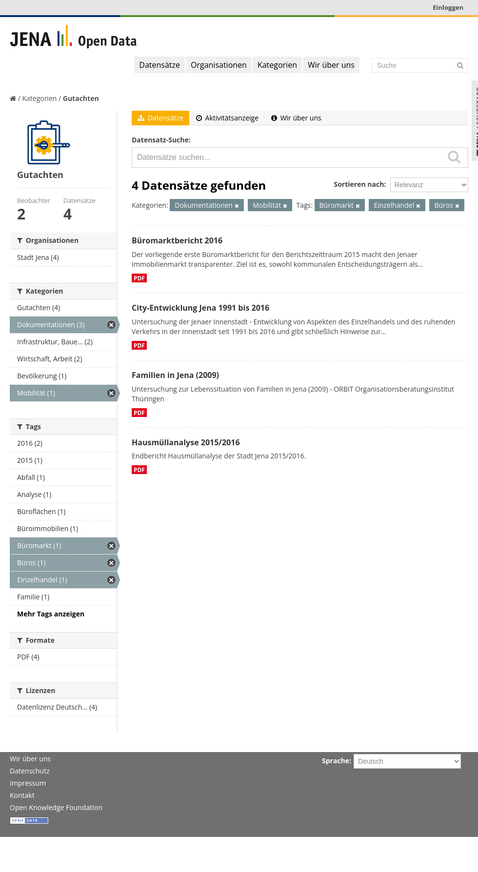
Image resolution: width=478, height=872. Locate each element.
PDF (139, 278)
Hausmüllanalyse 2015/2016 (186, 442)
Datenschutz (29, 770)
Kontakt (22, 795)
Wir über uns (331, 64)
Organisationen (219, 64)
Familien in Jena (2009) (175, 375)
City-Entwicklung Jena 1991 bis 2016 (200, 307)
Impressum (28, 783)
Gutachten (81, 98)
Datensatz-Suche (160, 139)
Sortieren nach (359, 184)
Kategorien (277, 64)
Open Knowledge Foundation (56, 807)
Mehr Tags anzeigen (50, 613)
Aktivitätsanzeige (227, 117)
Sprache (335, 760)
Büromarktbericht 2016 (177, 240)
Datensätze (159, 64)
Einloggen (448, 7)
